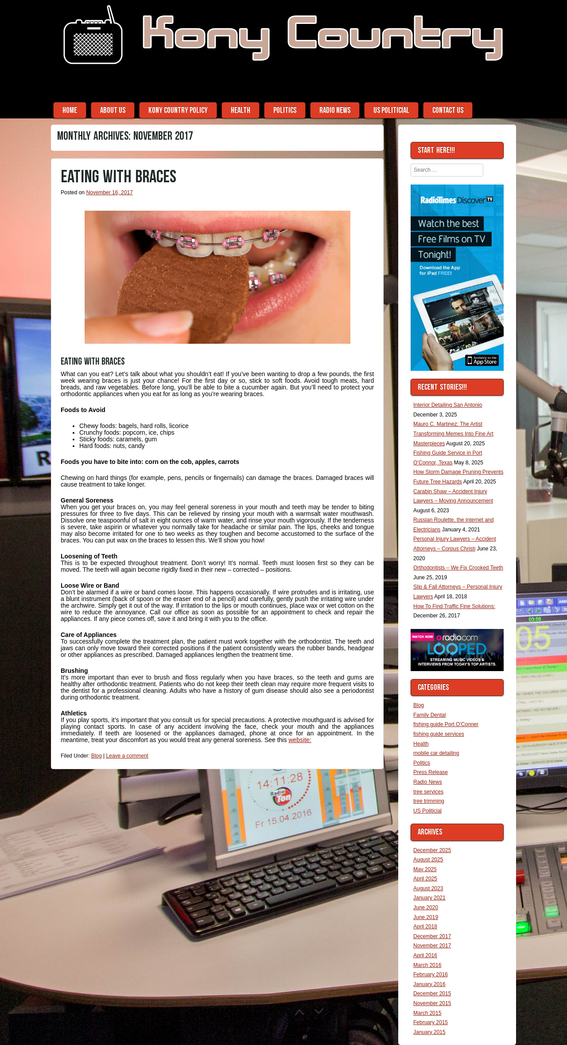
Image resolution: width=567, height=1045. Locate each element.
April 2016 (425, 955)
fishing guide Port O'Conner (445, 724)
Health (240, 110)
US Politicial (391, 110)
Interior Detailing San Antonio (447, 405)
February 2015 (430, 1022)
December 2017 (432, 936)
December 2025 (432, 850)
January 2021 (429, 898)
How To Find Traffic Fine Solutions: (454, 606)
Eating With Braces (118, 177)
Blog (96, 756)
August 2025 (428, 859)
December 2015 (432, 993)
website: (299, 739)
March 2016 (427, 965)
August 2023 (428, 888)
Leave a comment (127, 756)
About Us (112, 110)
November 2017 (432, 946)
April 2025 (425, 879)
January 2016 (429, 984)
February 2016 (430, 974)
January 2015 (429, 1032)
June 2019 (425, 917)
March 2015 (427, 1013)
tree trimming (428, 801)
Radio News (334, 110)
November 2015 (432, 1003)
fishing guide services (438, 734)
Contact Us (447, 110)
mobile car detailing (436, 753)
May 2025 (425, 869)
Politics (284, 110)
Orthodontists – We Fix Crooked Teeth (458, 568)
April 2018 (425, 926)
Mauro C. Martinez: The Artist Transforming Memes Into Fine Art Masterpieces (453, 433)
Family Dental (429, 715)
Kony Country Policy (178, 110)
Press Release (430, 772)
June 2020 (425, 907)
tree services (428, 792)
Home (69, 110)
